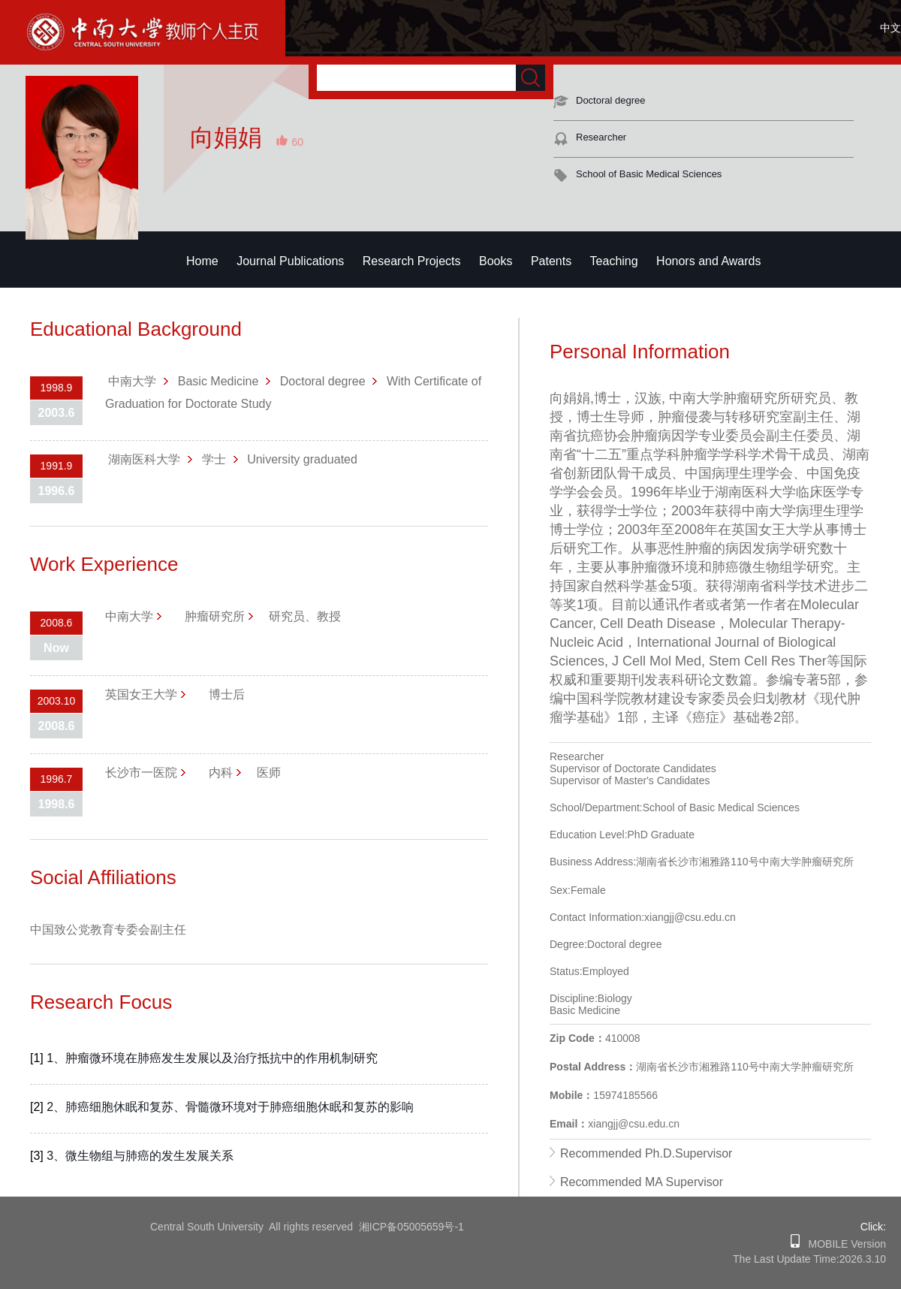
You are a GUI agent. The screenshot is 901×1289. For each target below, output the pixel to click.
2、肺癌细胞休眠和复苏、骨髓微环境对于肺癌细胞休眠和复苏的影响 (230, 1106)
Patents (551, 261)
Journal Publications (290, 261)
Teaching (614, 261)
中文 (890, 28)
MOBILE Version (843, 1244)
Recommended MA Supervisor (641, 1182)
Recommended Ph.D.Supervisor (646, 1153)
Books (495, 261)
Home (202, 261)
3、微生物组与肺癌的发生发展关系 (140, 1155)
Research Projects (412, 261)
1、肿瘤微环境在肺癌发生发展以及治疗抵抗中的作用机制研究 (212, 1058)
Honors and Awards (708, 261)
